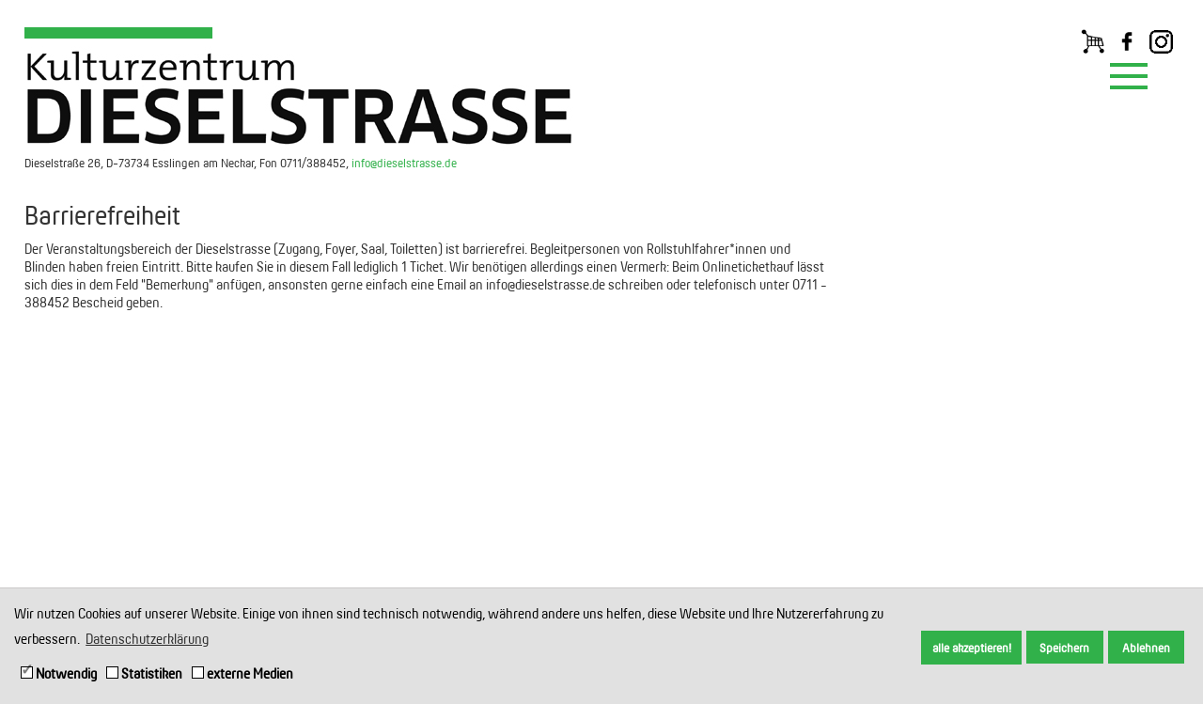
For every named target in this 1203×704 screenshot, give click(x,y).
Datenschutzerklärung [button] (147, 639)
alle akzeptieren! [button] (971, 647)
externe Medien (242, 673)
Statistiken (144, 673)
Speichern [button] (1064, 647)
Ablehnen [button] (1146, 647)
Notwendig (59, 673)
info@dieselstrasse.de (404, 162)
